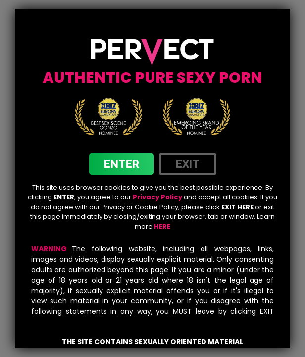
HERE (162, 226)
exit (188, 163)
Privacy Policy (157, 197)
